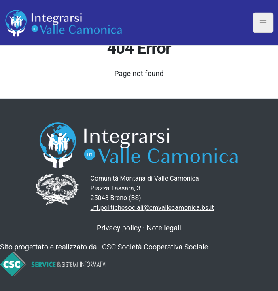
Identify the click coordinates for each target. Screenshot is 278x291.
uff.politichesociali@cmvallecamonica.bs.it (152, 207)
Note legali (163, 228)
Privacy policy (119, 228)
